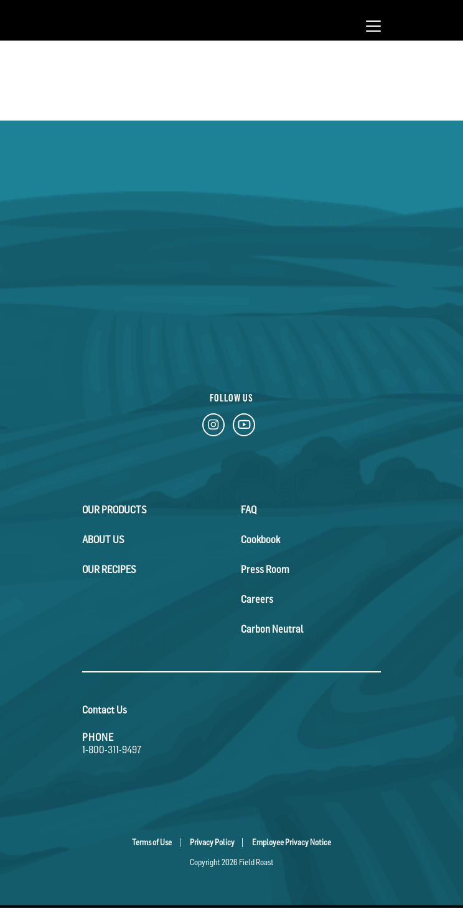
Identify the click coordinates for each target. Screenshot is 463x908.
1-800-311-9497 (111, 749)
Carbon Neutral (272, 629)
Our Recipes (109, 569)
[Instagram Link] (213, 427)
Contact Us (104, 710)
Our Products (114, 509)
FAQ (248, 509)
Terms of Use (152, 842)
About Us (103, 539)
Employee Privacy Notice (291, 842)
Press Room (265, 569)
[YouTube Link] (244, 427)
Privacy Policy (212, 842)
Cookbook (260, 539)
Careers (257, 599)
